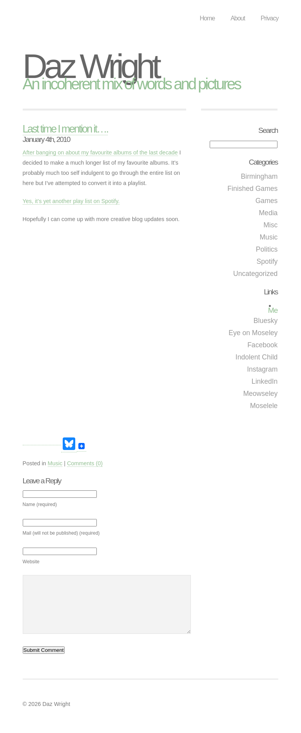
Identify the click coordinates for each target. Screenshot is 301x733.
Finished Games (252, 188)
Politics (267, 249)
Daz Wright (90, 66)
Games (267, 201)
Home (207, 18)
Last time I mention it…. (65, 129)
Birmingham (259, 176)
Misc (270, 225)
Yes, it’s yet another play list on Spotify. (71, 201)
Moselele (263, 406)
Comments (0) (85, 463)
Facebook (262, 345)
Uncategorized (255, 274)
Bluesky (266, 321)
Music (268, 237)
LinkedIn (265, 381)
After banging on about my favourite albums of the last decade (100, 152)
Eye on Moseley (252, 333)
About (237, 18)
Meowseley (260, 393)
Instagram (262, 369)
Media (268, 213)
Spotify (267, 261)
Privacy (269, 18)
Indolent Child (257, 357)
